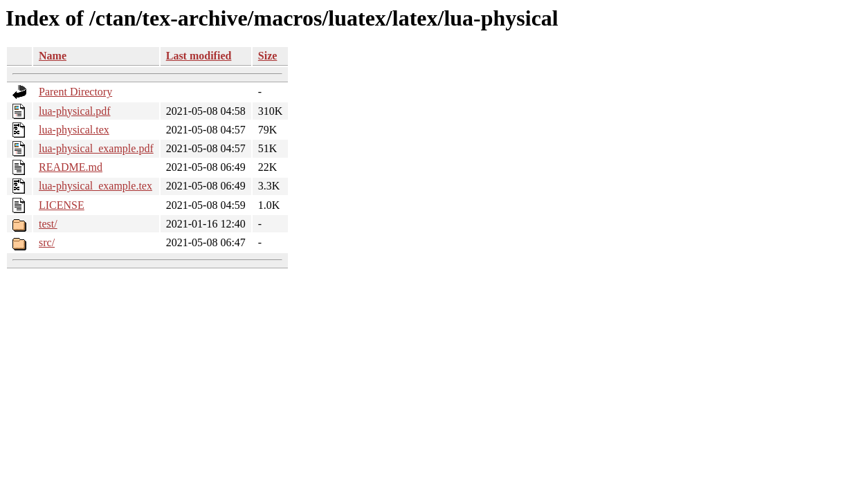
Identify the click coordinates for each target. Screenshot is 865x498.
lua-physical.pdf (75, 111)
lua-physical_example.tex (95, 186)
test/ (48, 224)
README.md (70, 167)
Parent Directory (75, 92)
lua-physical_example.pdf (96, 148)
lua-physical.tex (74, 130)
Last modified (199, 56)
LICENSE (61, 205)
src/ (47, 242)
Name (52, 56)
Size (267, 56)
